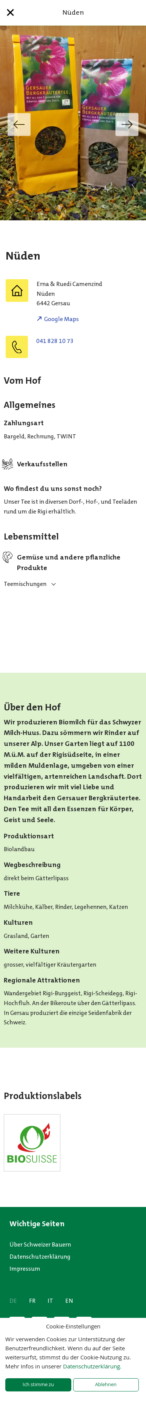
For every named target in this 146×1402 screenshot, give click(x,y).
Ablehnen (106, 1384)
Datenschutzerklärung (40, 1257)
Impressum (24, 1269)
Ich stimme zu (38, 1384)
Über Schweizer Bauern (40, 1244)
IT (50, 1301)
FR (32, 1301)
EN (69, 1301)
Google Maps (61, 319)
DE (13, 1301)
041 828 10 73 (55, 341)
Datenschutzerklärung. (92, 1366)
